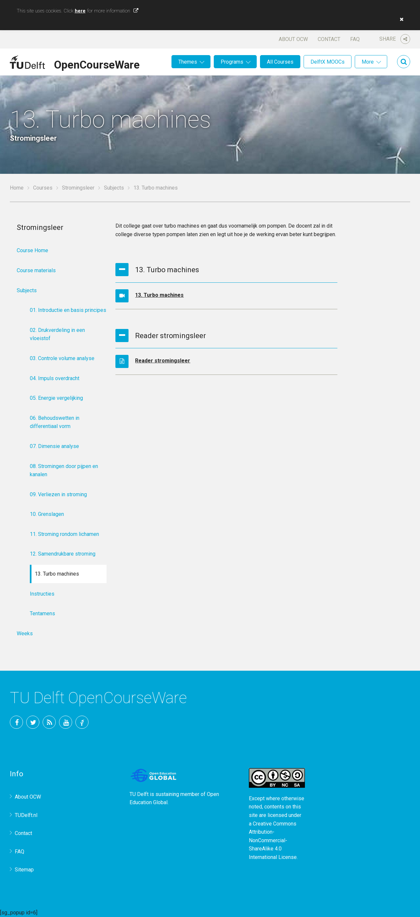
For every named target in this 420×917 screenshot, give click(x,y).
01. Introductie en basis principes (68, 310)
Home (17, 188)
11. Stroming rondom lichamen (64, 534)
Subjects (114, 188)
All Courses (280, 62)
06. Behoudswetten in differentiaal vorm (54, 422)
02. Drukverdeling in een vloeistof (57, 334)
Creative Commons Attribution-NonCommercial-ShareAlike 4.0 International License (273, 840)
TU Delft (82, 722)
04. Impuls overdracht (54, 378)
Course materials (36, 270)
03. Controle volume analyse (62, 358)
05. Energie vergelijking (56, 398)
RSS (49, 722)
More (368, 62)
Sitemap (24, 869)
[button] (400, 19)
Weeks (25, 633)
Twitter (32, 722)
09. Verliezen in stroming (58, 494)
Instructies (42, 594)
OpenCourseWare (97, 63)
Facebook (16, 722)
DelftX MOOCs (327, 62)
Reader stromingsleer (162, 360)
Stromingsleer (78, 188)
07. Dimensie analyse (54, 446)
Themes (187, 62)
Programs (232, 62)
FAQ (355, 39)
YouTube (65, 722)
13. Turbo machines (159, 295)
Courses (42, 188)
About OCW (293, 39)
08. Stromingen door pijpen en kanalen (64, 470)
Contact (329, 39)
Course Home (32, 250)
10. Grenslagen (47, 514)
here (80, 11)
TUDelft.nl (26, 815)
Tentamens (42, 613)
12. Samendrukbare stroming (62, 554)
